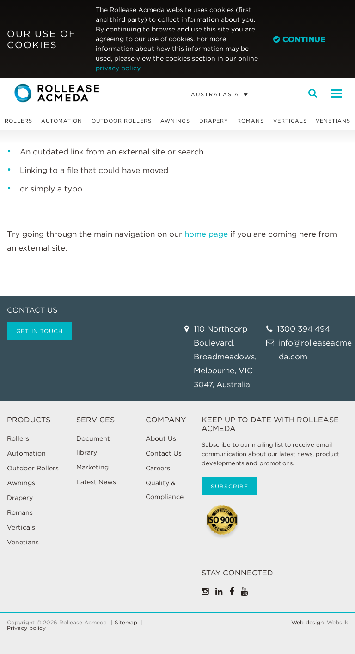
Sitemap (126, 622)
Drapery (213, 120)
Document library (93, 445)
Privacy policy (26, 628)
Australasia (215, 94)
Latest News (96, 482)
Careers (158, 468)
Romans (250, 120)
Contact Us (164, 453)
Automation (61, 120)
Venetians (333, 120)
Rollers (18, 120)
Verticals (290, 120)
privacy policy (118, 68)
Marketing (92, 467)
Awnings (175, 120)
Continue (299, 39)
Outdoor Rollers (122, 120)
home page (206, 234)
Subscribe (229, 486)
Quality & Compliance (165, 489)
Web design (307, 622)
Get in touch (39, 330)
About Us (161, 438)
